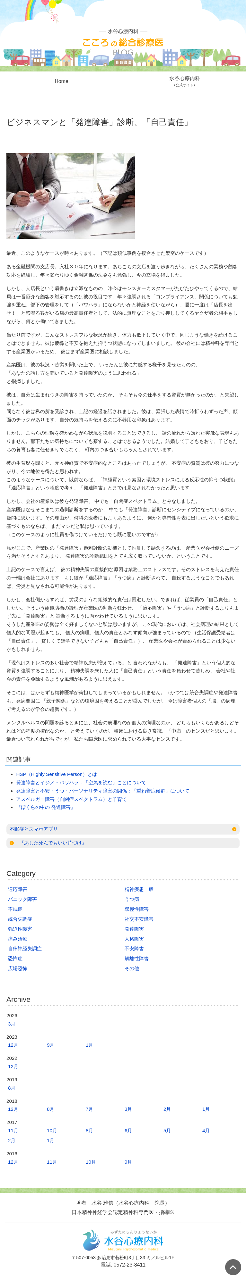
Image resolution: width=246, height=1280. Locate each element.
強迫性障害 (20, 929)
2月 (167, 1109)
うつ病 (132, 899)
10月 (52, 1130)
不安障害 (134, 948)
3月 (11, 1023)
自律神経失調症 (25, 948)
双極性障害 (137, 909)
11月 (13, 1130)
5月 (167, 1130)
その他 (132, 968)
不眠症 (15, 909)
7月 (89, 1109)
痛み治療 (17, 939)
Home (61, 81)
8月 (11, 1088)
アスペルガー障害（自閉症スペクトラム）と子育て (71, 799)
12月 (13, 1045)
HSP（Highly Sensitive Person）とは (56, 774)
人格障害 (134, 939)
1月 (89, 1045)
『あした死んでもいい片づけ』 (53, 842)
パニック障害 (22, 899)
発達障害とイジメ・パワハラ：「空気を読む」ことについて (81, 782)
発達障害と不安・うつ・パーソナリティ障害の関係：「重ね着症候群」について (102, 791)
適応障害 (17, 889)
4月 (206, 1130)
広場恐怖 (17, 968)
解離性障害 (137, 958)
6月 (128, 1130)
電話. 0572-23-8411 (123, 1265)
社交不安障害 (139, 919)
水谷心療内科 (184, 82)
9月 (50, 1045)
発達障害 (134, 929)
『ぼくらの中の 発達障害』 (45, 807)
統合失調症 (20, 919)
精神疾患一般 (139, 889)
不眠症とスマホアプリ (34, 829)
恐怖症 (15, 958)
